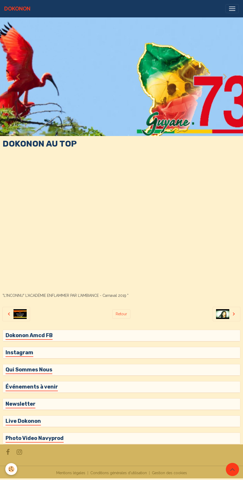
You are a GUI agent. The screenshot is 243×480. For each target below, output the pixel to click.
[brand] (17, 9)
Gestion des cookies (169, 473)
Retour (121, 314)
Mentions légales (70, 473)
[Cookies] (11, 469)
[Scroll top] (232, 469)
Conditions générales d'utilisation (118, 473)
